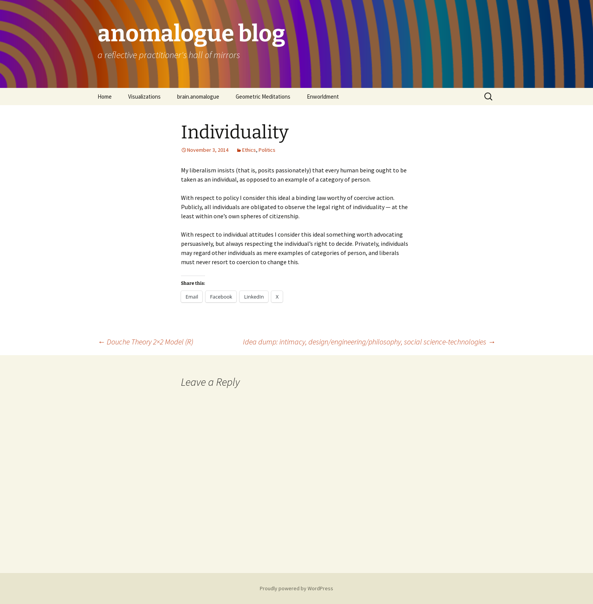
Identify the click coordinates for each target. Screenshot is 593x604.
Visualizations (144, 96)
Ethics (249, 149)
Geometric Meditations (263, 96)
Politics (267, 149)
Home (105, 96)
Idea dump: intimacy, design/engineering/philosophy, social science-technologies (369, 341)
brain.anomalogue (198, 96)
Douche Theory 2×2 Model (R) (145, 341)
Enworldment (323, 96)
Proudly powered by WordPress (296, 588)
